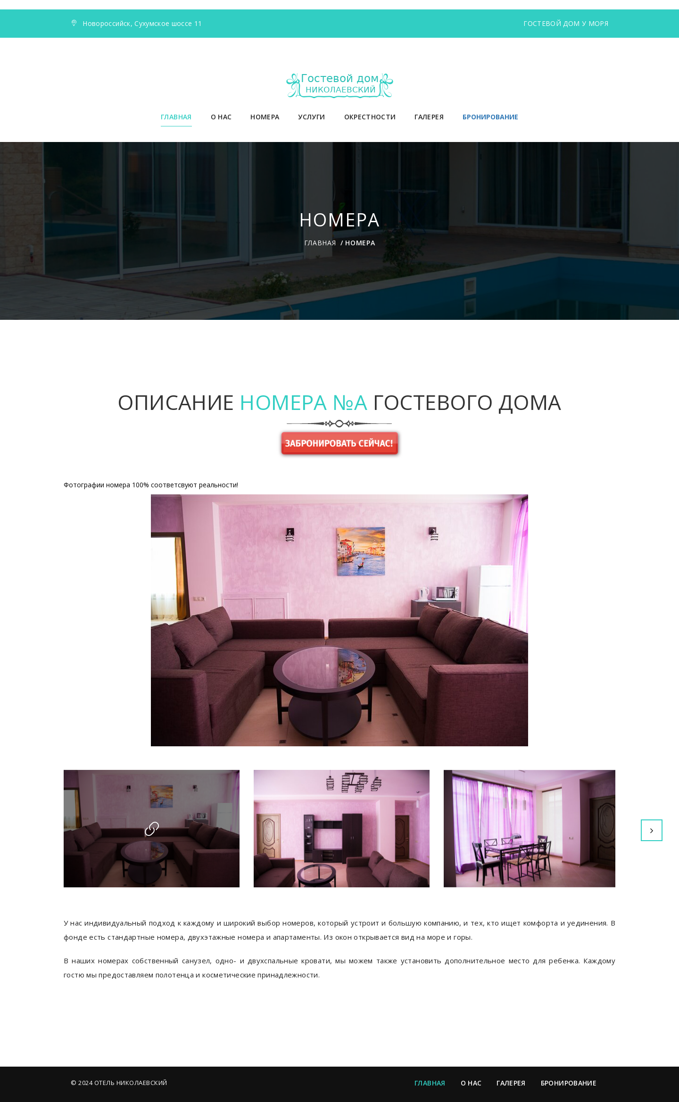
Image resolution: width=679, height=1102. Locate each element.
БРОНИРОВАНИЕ (490, 116)
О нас (221, 116)
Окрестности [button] (370, 116)
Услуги (311, 116)
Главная (176, 116)
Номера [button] (264, 116)
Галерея (428, 116)
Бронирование (568, 1082)
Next (651, 830)
